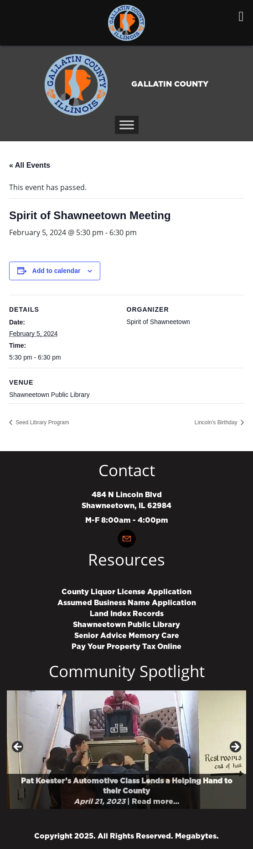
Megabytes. (197, 836)
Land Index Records (127, 613)
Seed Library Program (41, 422)
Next (235, 747)
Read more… (155, 801)
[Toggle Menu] (126, 124)
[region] (126, 749)
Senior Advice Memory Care (126, 635)
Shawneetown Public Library (126, 624)
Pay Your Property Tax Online (126, 646)
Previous (18, 747)
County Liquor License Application (126, 592)
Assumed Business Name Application (126, 603)
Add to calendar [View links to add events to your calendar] (56, 270)
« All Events (29, 165)
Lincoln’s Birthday (217, 422)
